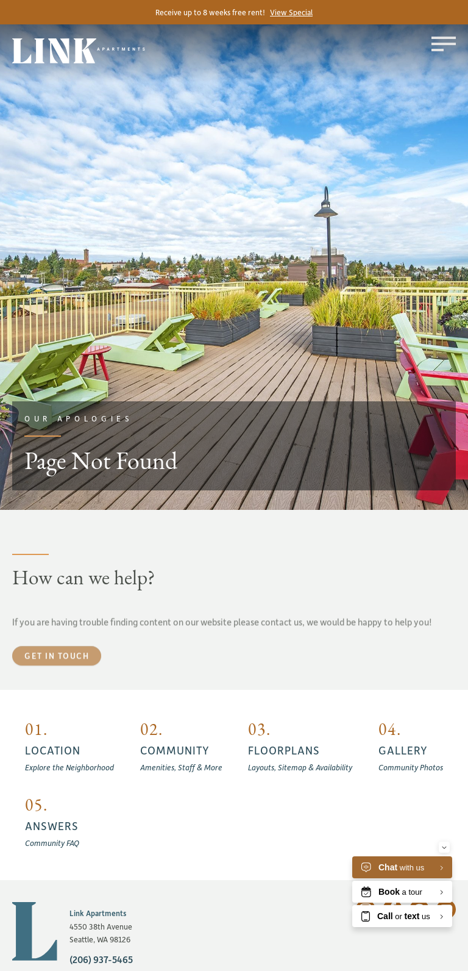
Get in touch (56, 676)
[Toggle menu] (443, 44)
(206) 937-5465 (101, 959)
